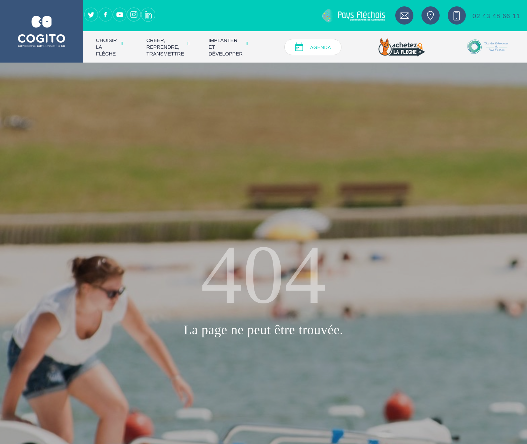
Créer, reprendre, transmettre (167, 47)
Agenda (320, 47)
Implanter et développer (228, 47)
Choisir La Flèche (109, 47)
